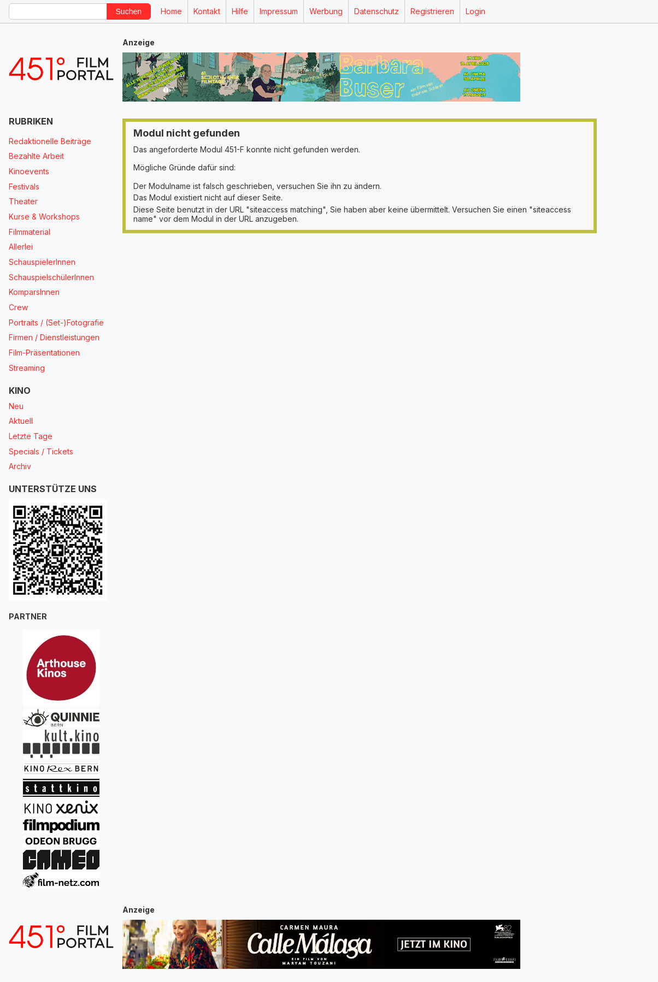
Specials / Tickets (41, 451)
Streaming (27, 367)
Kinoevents (29, 171)
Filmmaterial (29, 231)
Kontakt (206, 11)
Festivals (24, 186)
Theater (23, 201)
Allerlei (21, 246)
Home (171, 11)
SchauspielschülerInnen (51, 277)
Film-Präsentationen (44, 352)
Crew (18, 307)
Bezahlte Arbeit (36, 156)
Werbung (326, 11)
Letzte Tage (30, 436)
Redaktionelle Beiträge (50, 141)
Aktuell (21, 420)
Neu (16, 406)
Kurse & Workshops (44, 216)
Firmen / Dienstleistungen (54, 337)
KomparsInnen (34, 292)
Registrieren (432, 11)
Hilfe (240, 11)
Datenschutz (376, 11)
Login (475, 11)
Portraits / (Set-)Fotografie (56, 322)
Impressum (279, 11)
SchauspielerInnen (42, 262)
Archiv (20, 466)
